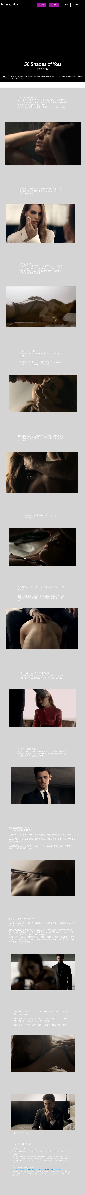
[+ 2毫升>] (41, 5)
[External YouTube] (41, 34)
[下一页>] (77, 5)
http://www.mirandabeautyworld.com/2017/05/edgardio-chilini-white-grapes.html (37, 1169)
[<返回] (66, 5)
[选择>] (54, 5)
